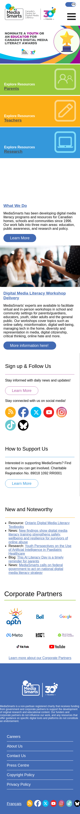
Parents (11, 88)
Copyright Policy (20, 775)
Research (13, 151)
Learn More (20, 238)
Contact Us (16, 756)
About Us (15, 746)
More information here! (30, 345)
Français (70, 4)
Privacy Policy (19, 784)
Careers (13, 737)
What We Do (15, 205)
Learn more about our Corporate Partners (40, 658)
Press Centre (18, 765)
